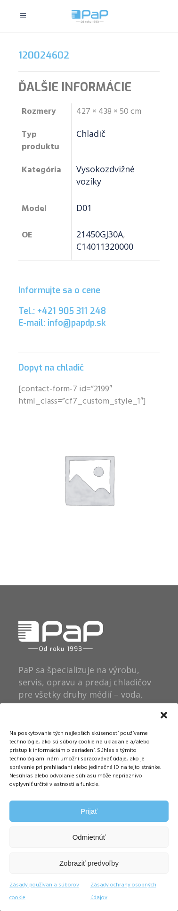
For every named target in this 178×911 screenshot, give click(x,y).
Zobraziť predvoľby (89, 863)
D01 (84, 207)
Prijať (89, 811)
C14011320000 (104, 246)
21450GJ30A (99, 234)
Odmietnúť (89, 837)
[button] (164, 715)
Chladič (90, 133)
